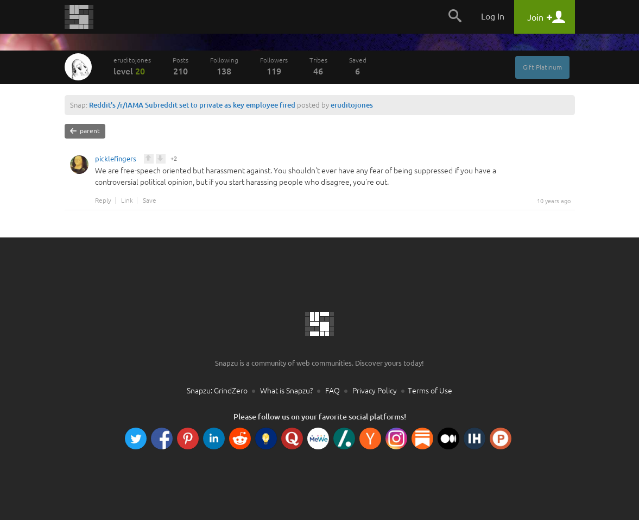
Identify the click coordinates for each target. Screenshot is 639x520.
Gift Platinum (542, 67)
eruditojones (132, 66)
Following (224, 66)
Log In (492, 16)
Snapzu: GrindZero (217, 390)
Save (149, 200)
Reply (103, 200)
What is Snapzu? (286, 390)
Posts (180, 66)
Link (127, 200)
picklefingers (115, 160)
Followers (274, 66)
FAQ (332, 390)
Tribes (318, 66)
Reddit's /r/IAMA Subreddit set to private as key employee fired (192, 105)
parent (85, 131)
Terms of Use (430, 390)
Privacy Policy (374, 390)
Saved (357, 66)
